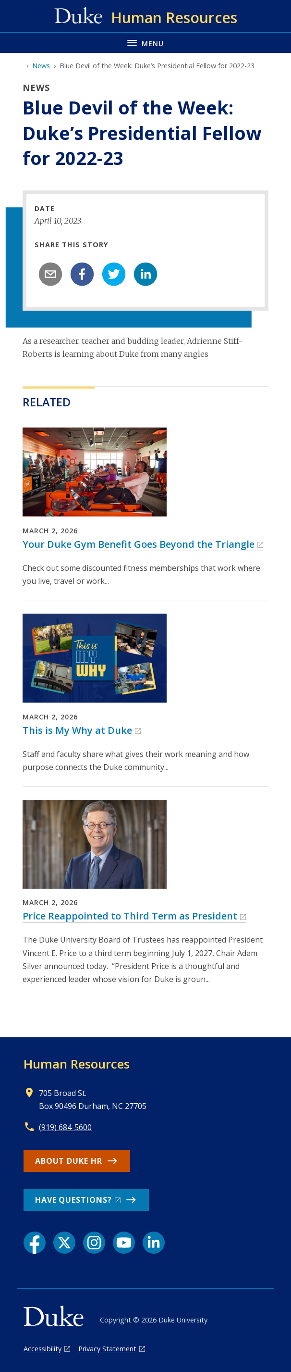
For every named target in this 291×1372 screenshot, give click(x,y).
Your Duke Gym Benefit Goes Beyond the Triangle (139, 544)
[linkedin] (145, 274)
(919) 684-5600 (65, 1127)
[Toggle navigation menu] (145, 42)
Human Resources (77, 1063)
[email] (50, 274)
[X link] (64, 1243)
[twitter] (114, 274)
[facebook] (82, 274)
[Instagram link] (94, 1243)
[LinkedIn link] (154, 1243)
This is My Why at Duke (77, 730)
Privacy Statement (107, 1348)
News (41, 65)
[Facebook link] (35, 1243)
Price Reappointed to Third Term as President (130, 915)
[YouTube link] (124, 1243)
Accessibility (42, 1348)
